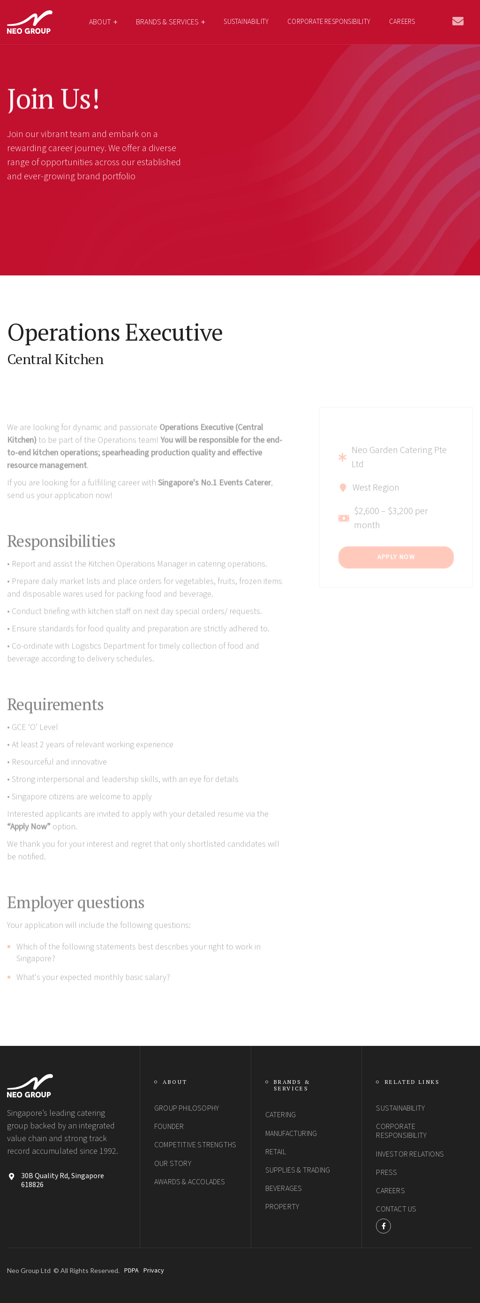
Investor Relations (410, 1154)
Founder (169, 1126)
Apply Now (396, 577)
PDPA (131, 1271)
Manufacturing (291, 1133)
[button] (103, 22)
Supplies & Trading (297, 1170)
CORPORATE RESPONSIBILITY (328, 22)
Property (282, 1207)
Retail (275, 1152)
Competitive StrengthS (195, 1145)
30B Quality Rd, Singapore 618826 (62, 1180)
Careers (402, 22)
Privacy (153, 1271)
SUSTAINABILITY (246, 22)
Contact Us (396, 1209)
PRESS (386, 1172)
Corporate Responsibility (401, 1131)
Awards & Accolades (189, 1182)
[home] (29, 22)
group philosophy (186, 1108)
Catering (280, 1115)
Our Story (172, 1163)
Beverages (283, 1188)
